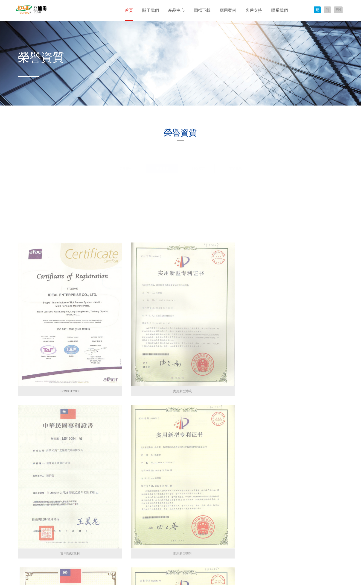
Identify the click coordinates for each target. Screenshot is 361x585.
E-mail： (225, 514)
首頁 (129, 10)
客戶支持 (253, 10)
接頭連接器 (56, 528)
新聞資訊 (235, 157)
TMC (85, 535)
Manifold (88, 562)
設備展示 (198, 157)
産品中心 (176, 10)
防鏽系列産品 (57, 549)
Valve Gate (90, 549)
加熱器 (52, 514)
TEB (85, 542)
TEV (85, 555)
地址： (223, 500)
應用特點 (119, 507)
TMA (85, 514)
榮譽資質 (162, 157)
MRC (85, 507)
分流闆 (52, 501)
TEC (85, 501)
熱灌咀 (52, 521)
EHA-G (87, 521)
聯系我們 (279, 10)
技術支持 (149, 501)
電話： (223, 507)
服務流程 (149, 507)
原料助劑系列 (57, 542)
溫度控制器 (56, 507)
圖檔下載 (202, 10)
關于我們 (150, 10)
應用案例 (228, 10)
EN (337, 11)
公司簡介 (125, 157)
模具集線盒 (56, 535)
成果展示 (119, 501)
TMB (85, 528)
